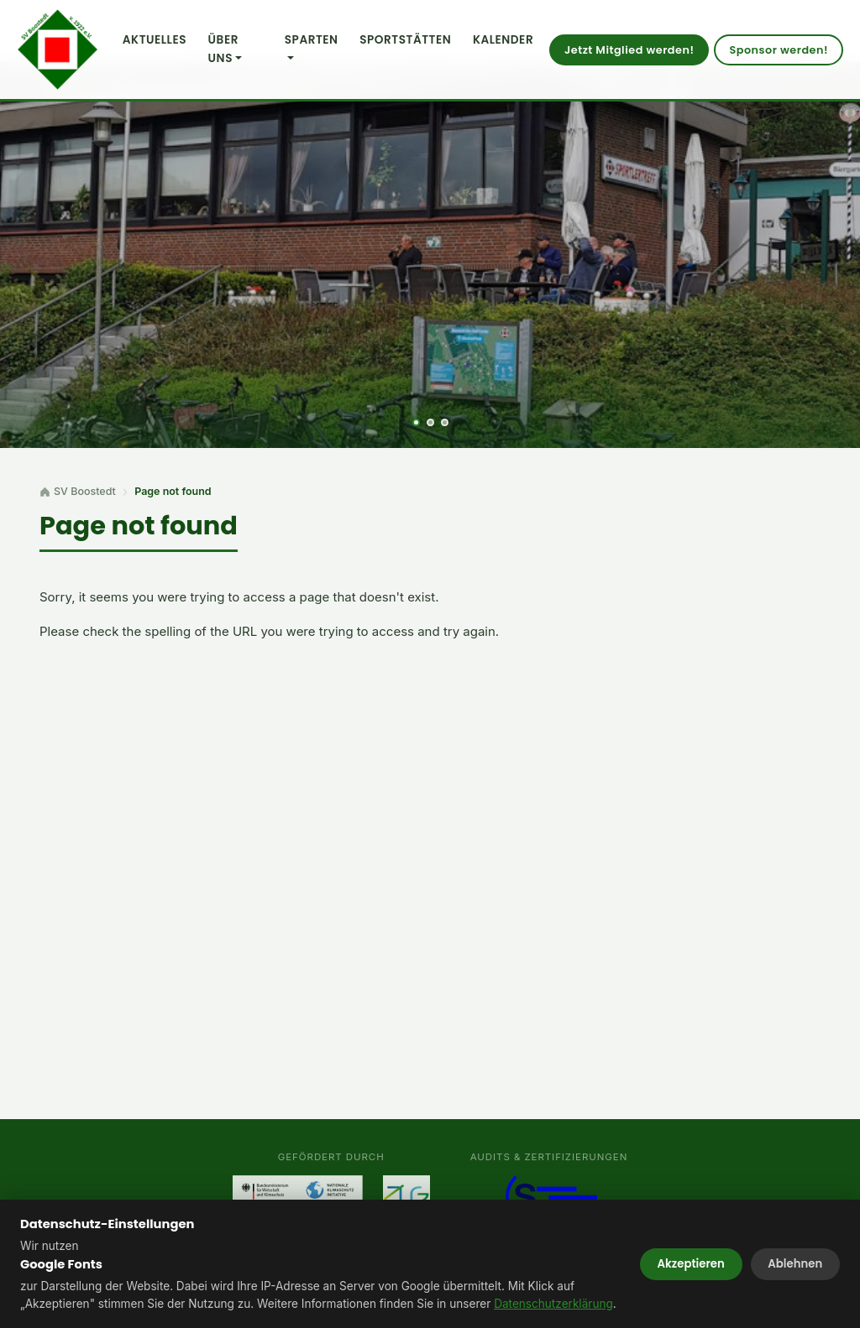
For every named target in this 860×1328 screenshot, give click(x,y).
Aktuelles (154, 40)
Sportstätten (405, 40)
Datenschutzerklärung (553, 1303)
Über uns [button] (223, 49)
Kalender (503, 40)
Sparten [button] (311, 40)
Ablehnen (795, 1264)
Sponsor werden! (778, 50)
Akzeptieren (691, 1264)
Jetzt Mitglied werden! (629, 50)
